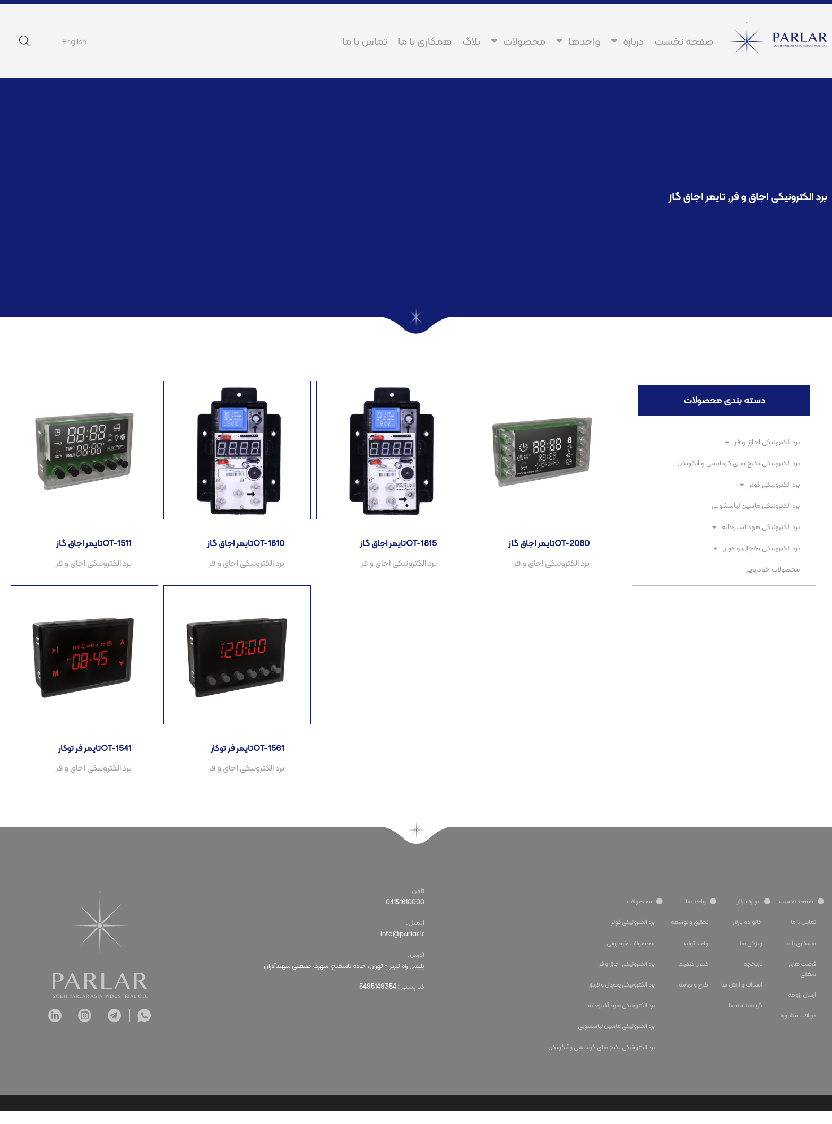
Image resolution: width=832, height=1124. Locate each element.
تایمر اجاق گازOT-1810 (242, 547)
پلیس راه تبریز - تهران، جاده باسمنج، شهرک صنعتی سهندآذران (338, 979)
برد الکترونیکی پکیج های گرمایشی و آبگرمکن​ (738, 463)
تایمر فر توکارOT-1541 (92, 759)
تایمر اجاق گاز (697, 196)
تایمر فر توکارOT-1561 (244, 759)
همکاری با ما (425, 41)
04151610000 (404, 915)
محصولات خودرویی (772, 569)
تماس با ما (364, 41)
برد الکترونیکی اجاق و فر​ (778, 196)
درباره (627, 40)
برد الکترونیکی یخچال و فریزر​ (756, 548)
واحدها (578, 40)
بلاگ (471, 41)
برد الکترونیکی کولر (770, 485)
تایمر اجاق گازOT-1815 (395, 547)
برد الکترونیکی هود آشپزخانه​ (756, 527)
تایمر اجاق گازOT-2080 (545, 547)
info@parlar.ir (402, 948)
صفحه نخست (683, 41)
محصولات (518, 40)
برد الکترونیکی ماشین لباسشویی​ (756, 505)
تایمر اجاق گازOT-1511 (91, 547)
